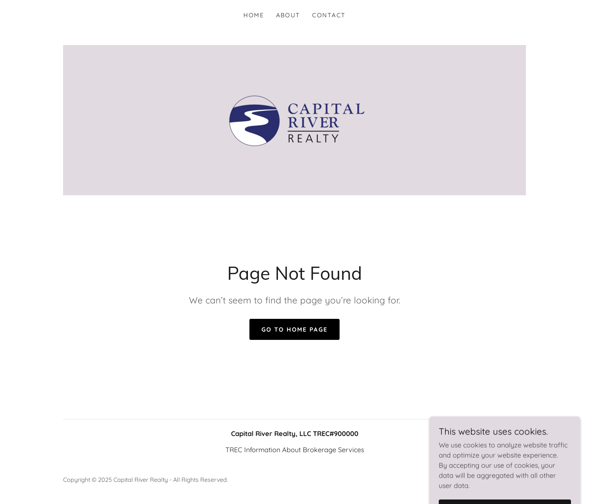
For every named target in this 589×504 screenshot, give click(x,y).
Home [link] (253, 15)
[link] (294, 119)
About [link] (288, 15)
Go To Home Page (294, 329)
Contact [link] (329, 15)
